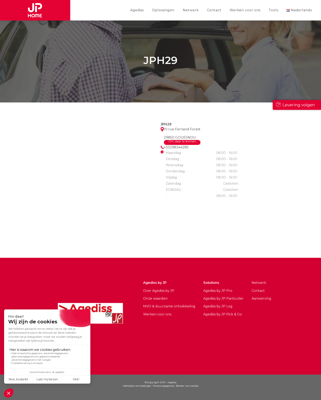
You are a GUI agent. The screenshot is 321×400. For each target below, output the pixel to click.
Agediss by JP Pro (217, 291)
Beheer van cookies (187, 385)
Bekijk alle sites (105, 241)
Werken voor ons (245, 10)
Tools (273, 10)
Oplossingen (163, 10)
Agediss (137, 10)
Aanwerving (261, 298)
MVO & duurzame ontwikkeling (169, 306)
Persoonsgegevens (164, 385)
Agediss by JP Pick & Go (222, 314)
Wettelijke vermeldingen (137, 385)
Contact (214, 10)
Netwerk (191, 10)
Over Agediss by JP (158, 291)
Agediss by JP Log (217, 306)
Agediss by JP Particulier (223, 298)
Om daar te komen (182, 141)
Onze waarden (155, 298)
